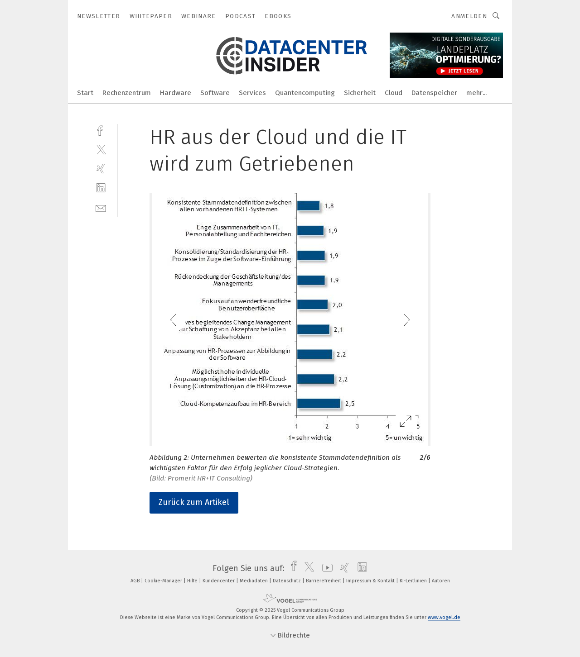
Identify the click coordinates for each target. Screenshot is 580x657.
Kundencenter (219, 581)
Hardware (175, 93)
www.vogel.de (444, 617)
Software (215, 93)
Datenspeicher (434, 93)
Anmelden (469, 16)
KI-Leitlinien (414, 581)
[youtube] (325, 568)
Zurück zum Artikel (194, 502)
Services (252, 93)
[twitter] (100, 149)
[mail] (100, 207)
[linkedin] (100, 188)
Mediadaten (254, 581)
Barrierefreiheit (324, 581)
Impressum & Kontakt (371, 581)
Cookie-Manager (164, 581)
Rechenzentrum (126, 93)
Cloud (393, 93)
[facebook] (100, 129)
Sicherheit (360, 93)
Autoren (441, 581)
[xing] (100, 168)
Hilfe (193, 581)
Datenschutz (287, 581)
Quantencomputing (305, 93)
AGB (135, 581)
